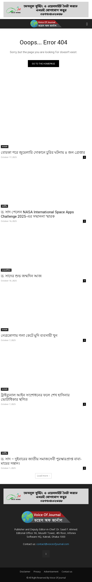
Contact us (67, 571)
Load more (43, 475)
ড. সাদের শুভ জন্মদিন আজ (21, 276)
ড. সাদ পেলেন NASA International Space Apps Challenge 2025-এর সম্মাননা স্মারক (37, 214)
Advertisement (51, 571)
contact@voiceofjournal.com (52, 544)
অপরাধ (4, 146)
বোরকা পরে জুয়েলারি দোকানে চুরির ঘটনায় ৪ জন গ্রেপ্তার (43, 152)
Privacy (37, 571)
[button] (87, 23)
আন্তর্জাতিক (6, 270)
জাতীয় (4, 206)
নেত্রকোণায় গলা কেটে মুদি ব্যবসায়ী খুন (29, 335)
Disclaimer (25, 571)
